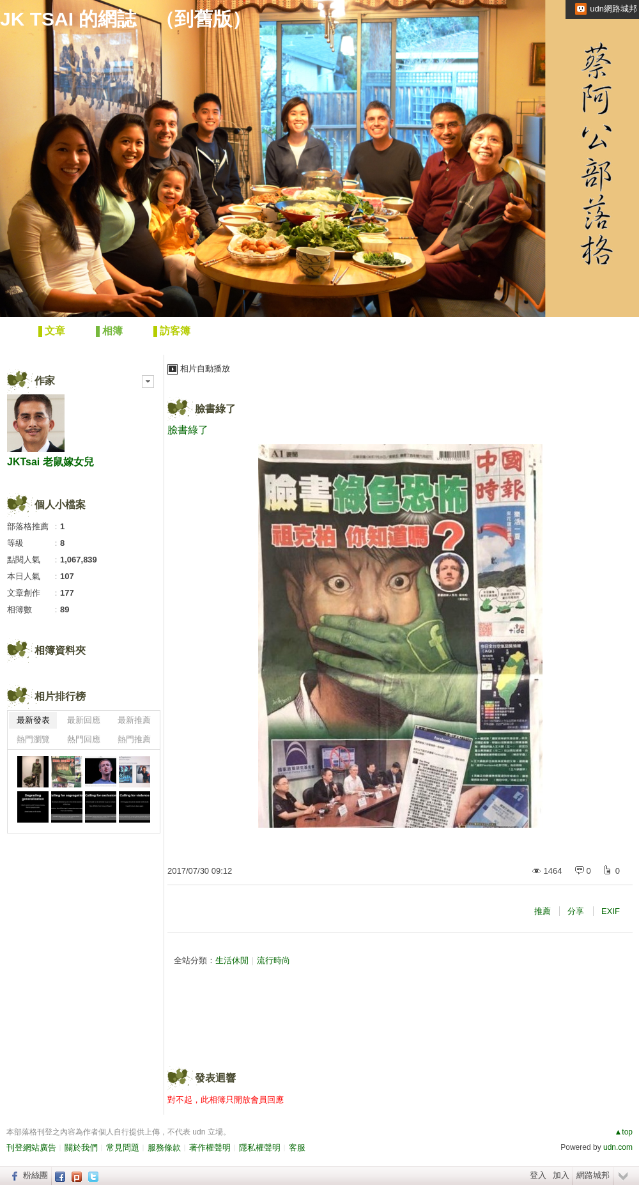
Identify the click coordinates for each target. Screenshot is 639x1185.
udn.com (618, 1147)
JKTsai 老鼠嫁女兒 (50, 461)
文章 (55, 330)
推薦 (542, 911)
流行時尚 (273, 960)
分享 (575, 911)
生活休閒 (232, 960)
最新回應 (83, 720)
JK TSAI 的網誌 (68, 18)
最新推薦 (134, 720)
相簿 (112, 330)
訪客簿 (175, 330)
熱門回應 (83, 739)
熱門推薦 (134, 739)
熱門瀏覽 (33, 739)
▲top (623, 1131)
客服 (297, 1147)
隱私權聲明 (260, 1147)
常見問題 (122, 1147)
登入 (538, 1175)
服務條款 (164, 1147)
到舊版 (203, 18)
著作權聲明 (210, 1147)
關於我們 (81, 1147)
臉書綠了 (215, 408)
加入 (561, 1175)
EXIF (610, 911)
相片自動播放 (205, 368)
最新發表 (33, 720)
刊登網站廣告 (31, 1147)
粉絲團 (35, 1175)
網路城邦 (593, 1175)
